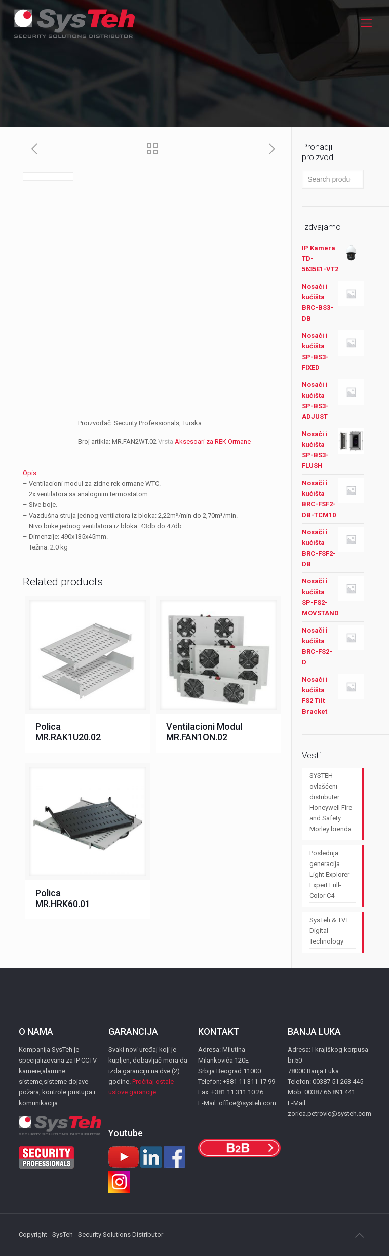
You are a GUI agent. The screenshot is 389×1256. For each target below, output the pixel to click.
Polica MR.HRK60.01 (62, 898)
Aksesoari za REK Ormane (213, 441)
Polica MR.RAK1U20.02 (68, 731)
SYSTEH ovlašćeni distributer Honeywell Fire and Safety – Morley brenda (330, 802)
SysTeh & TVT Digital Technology (329, 930)
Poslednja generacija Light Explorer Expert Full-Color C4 (329, 874)
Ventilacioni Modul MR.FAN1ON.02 (204, 731)
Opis (29, 473)
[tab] (153, 472)
